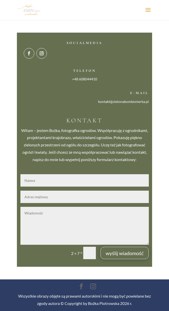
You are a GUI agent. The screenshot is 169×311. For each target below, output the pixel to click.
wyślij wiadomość (125, 253)
